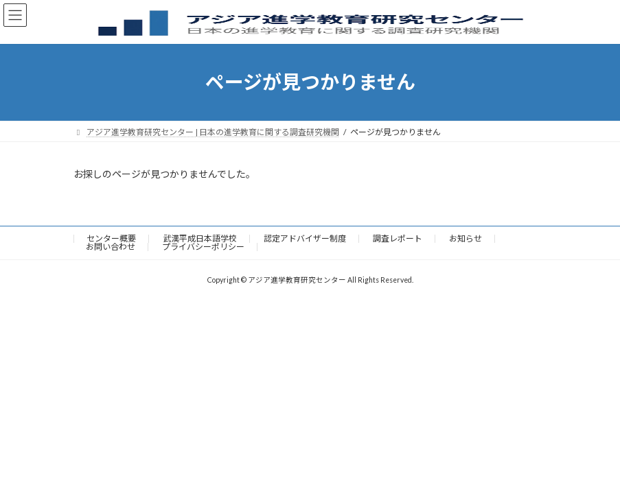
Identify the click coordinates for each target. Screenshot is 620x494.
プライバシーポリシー (203, 247)
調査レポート (397, 238)
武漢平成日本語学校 (200, 238)
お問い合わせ (110, 247)
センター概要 (111, 238)
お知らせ (465, 238)
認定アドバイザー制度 (305, 238)
